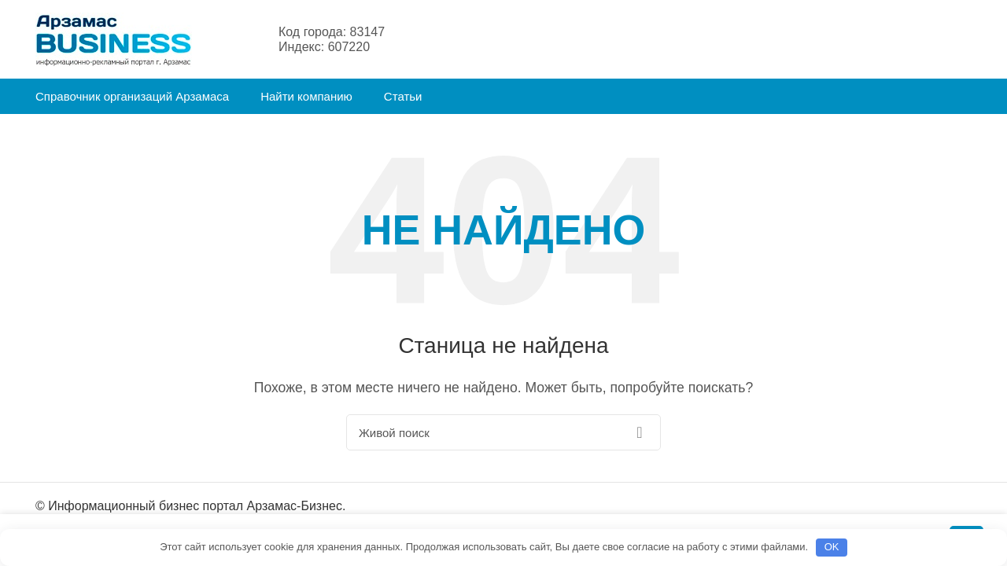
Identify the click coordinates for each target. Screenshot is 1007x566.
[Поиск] (503, 435)
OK (831, 547)
